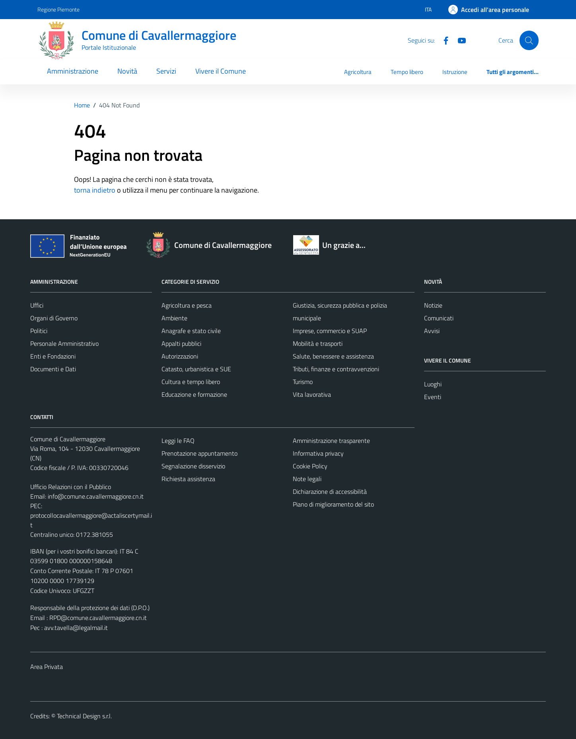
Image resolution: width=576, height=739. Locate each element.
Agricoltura (358, 71)
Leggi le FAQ (178, 440)
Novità (127, 71)
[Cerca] (529, 40)
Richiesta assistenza (188, 479)
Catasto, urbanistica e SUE (196, 369)
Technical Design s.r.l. (84, 716)
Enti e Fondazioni (53, 356)
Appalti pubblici (181, 343)
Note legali (307, 479)
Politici (38, 330)
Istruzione (454, 71)
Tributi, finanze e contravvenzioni (336, 369)
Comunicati (438, 318)
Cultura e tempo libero (191, 381)
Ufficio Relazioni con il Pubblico (70, 486)
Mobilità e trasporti (317, 343)
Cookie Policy (310, 466)
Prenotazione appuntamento (199, 453)
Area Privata (46, 666)
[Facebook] (443, 40)
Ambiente (174, 318)
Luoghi (433, 384)
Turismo (303, 381)
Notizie (433, 305)
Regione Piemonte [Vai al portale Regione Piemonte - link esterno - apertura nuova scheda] (58, 9)
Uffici (36, 305)
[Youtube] (459, 40)
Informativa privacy (318, 453)
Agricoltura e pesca (187, 305)
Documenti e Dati (53, 369)
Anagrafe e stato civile (191, 330)
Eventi (432, 397)
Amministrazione (72, 71)
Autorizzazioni (180, 356)
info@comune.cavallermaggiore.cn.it (96, 496)
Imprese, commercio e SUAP (330, 330)
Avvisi (432, 330)
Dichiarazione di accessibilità (330, 491)
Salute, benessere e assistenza (333, 356)
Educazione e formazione (194, 394)
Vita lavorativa (312, 394)
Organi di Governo (54, 318)
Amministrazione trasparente (331, 440)
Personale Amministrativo (64, 343)
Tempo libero (407, 71)
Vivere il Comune (220, 71)
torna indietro (94, 190)
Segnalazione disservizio (193, 466)
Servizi (166, 71)
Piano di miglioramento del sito (333, 504)
